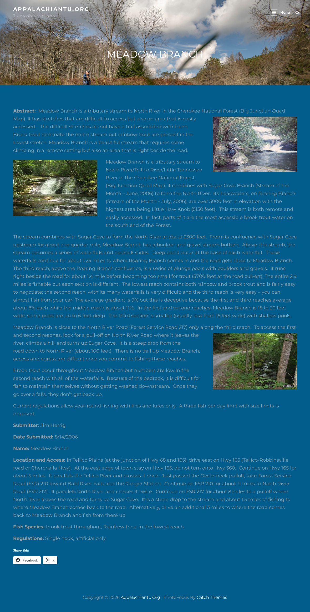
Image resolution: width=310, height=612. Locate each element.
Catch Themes (212, 597)
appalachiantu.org (51, 9)
